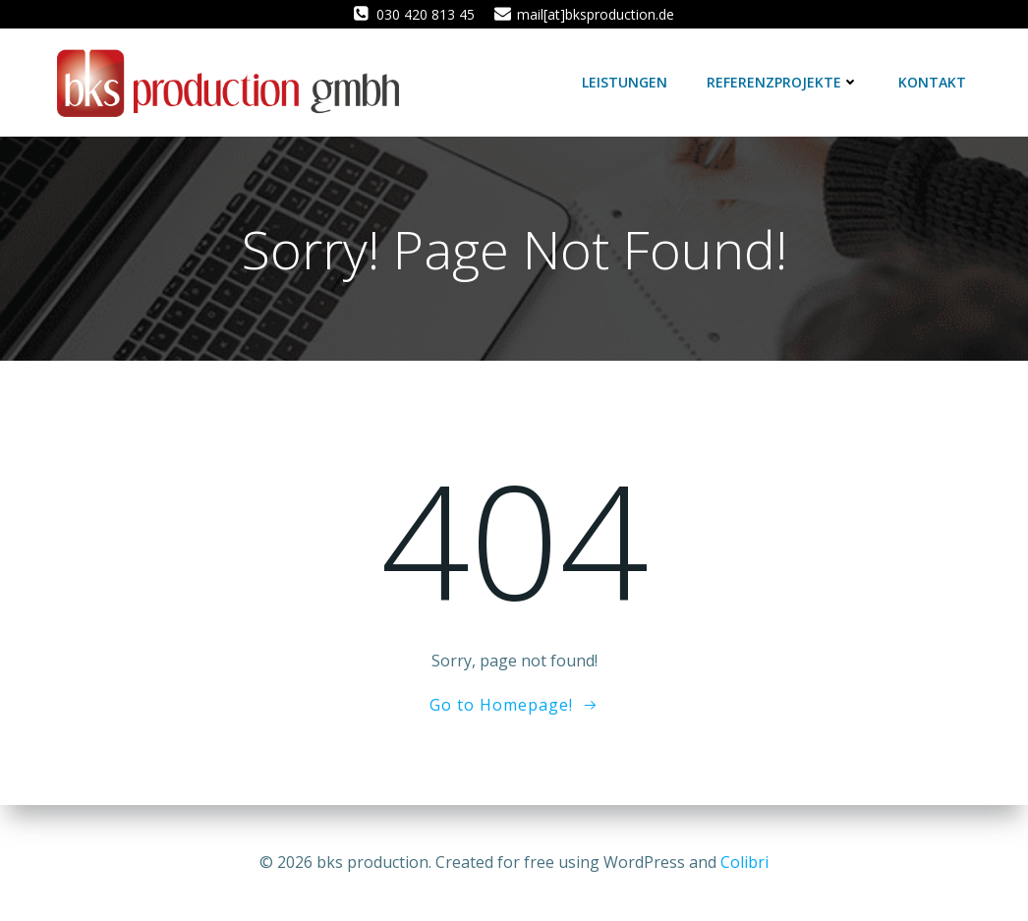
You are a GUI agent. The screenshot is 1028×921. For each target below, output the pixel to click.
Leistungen (624, 82)
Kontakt (932, 82)
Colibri (744, 862)
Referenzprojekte (783, 82)
